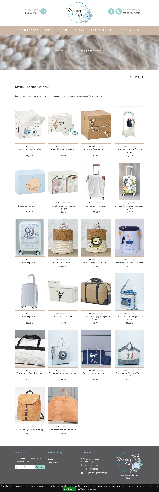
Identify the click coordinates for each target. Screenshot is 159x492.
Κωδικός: (30, 146)
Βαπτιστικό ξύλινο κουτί (63, 316)
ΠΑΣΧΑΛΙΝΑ (126, 30)
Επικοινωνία (53, 462)
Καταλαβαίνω (70, 489)
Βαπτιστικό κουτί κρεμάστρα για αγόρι (129, 150)
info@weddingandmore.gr (95, 473)
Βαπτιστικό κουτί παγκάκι (29, 149)
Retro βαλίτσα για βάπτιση (96, 206)
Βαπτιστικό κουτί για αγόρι (29, 206)
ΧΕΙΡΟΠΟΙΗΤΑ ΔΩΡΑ (29, 30)
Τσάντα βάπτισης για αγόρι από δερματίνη (96, 317)
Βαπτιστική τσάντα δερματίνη (29, 373)
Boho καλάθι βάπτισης (62, 262)
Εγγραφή (39, 467)
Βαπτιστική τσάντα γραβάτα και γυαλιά (129, 374)
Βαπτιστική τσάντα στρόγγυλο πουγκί (129, 317)
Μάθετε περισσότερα (87, 489)
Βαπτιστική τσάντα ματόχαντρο (62, 373)
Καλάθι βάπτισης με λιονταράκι (96, 262)
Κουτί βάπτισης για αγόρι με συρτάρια (63, 207)
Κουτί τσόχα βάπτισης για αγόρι (129, 262)
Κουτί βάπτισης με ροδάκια (62, 149)
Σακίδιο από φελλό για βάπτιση (29, 430)
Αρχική (73, 50)
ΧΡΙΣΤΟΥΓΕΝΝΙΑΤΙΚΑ (103, 30)
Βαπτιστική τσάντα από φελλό (63, 430)
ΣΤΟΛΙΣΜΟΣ (80, 30)
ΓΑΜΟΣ (49, 30)
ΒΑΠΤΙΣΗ (63, 30)
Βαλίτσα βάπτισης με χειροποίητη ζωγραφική (129, 207)
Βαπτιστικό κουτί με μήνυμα (96, 149)
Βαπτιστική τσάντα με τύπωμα (96, 373)
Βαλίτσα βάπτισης (29, 262)
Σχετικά (51, 459)
